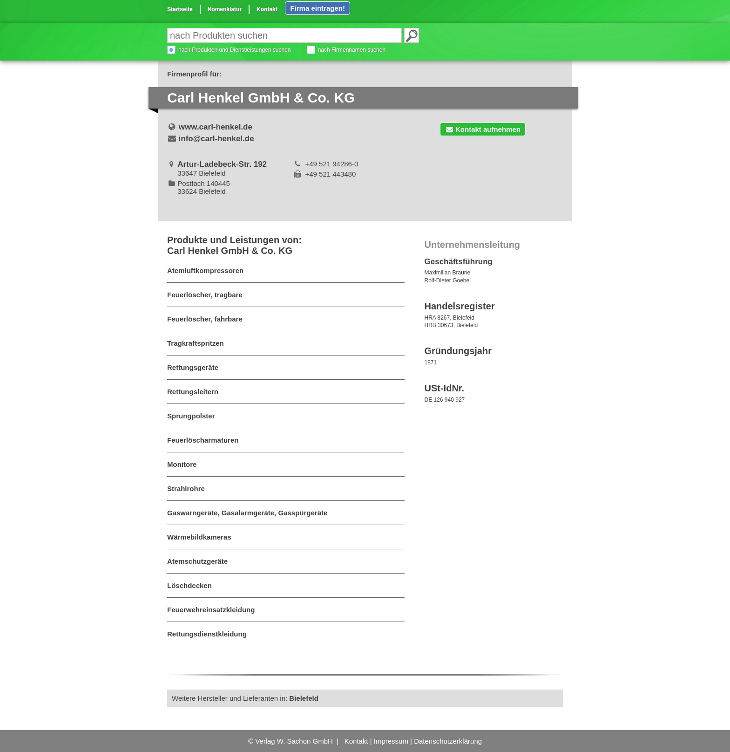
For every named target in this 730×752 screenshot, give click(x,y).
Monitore (181, 464)
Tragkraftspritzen (195, 343)
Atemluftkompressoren (205, 270)
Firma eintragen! (317, 8)
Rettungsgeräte (192, 367)
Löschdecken (189, 585)
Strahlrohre (186, 488)
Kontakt (267, 9)
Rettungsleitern (192, 392)
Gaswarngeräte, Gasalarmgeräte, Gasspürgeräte (247, 513)
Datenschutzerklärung (448, 741)
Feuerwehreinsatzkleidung (211, 610)
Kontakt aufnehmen (482, 129)
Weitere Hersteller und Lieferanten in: (245, 698)
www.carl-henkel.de (215, 127)
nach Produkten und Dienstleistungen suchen (234, 50)
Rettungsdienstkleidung (207, 634)
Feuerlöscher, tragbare (205, 295)
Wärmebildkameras (199, 537)
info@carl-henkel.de (216, 138)
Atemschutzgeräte (197, 561)
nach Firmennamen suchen (351, 50)
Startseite (180, 9)
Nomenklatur (225, 9)
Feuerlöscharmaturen (202, 440)
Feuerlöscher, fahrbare (205, 319)
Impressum (391, 741)
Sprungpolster (191, 416)
